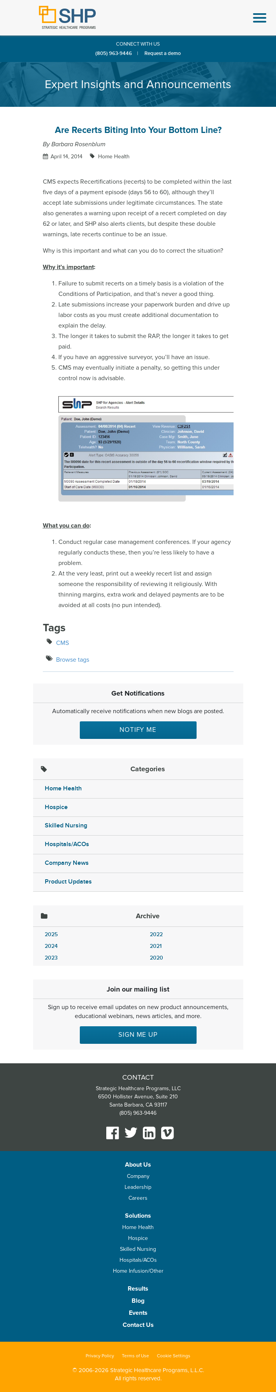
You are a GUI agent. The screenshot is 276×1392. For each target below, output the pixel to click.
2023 (51, 958)
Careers (138, 1198)
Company (138, 1176)
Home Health (113, 156)
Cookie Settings (173, 1356)
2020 (156, 958)
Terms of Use (135, 1356)
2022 (156, 934)
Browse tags (72, 660)
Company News (67, 863)
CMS (62, 643)
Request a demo (162, 53)
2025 (51, 934)
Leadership (138, 1187)
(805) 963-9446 (113, 53)
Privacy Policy (100, 1356)
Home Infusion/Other (138, 1271)
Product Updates (68, 881)
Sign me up (138, 1035)
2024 (51, 946)
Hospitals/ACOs (67, 844)
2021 (156, 946)
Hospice (56, 807)
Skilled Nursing (66, 825)
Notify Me (138, 730)
